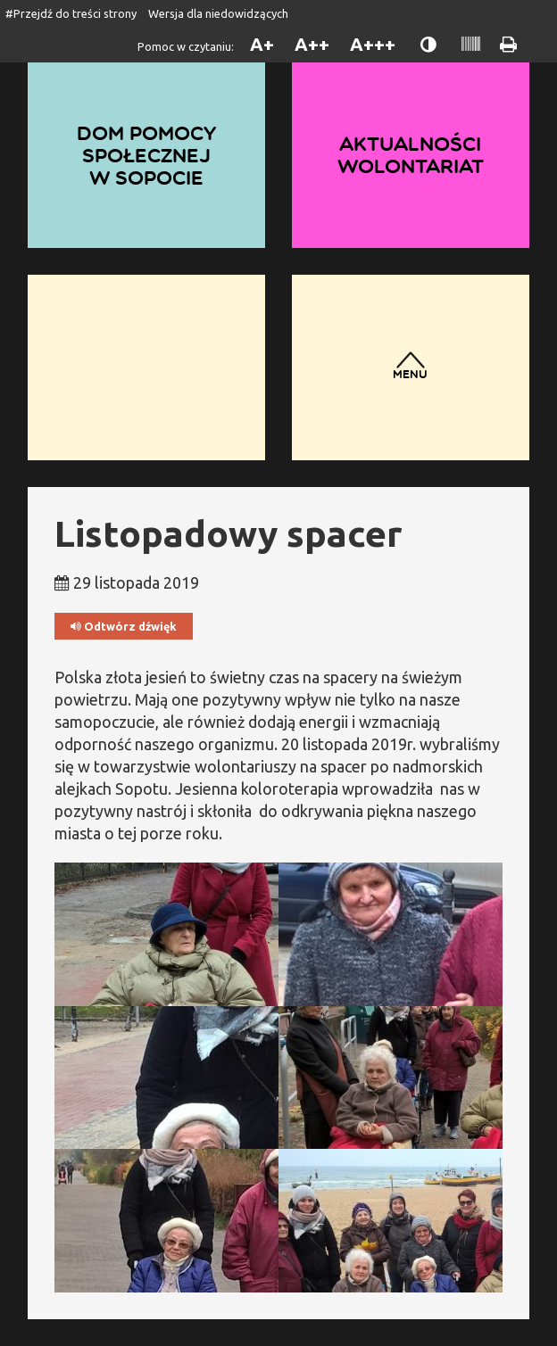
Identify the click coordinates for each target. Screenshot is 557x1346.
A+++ (372, 44)
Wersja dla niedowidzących (218, 13)
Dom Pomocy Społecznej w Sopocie (146, 155)
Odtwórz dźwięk (124, 626)
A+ (262, 44)
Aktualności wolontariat (410, 155)
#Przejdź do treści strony (71, 13)
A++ (312, 44)
